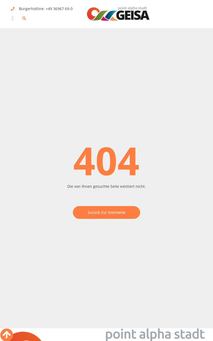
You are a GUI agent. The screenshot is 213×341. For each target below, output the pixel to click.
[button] (12, 18)
